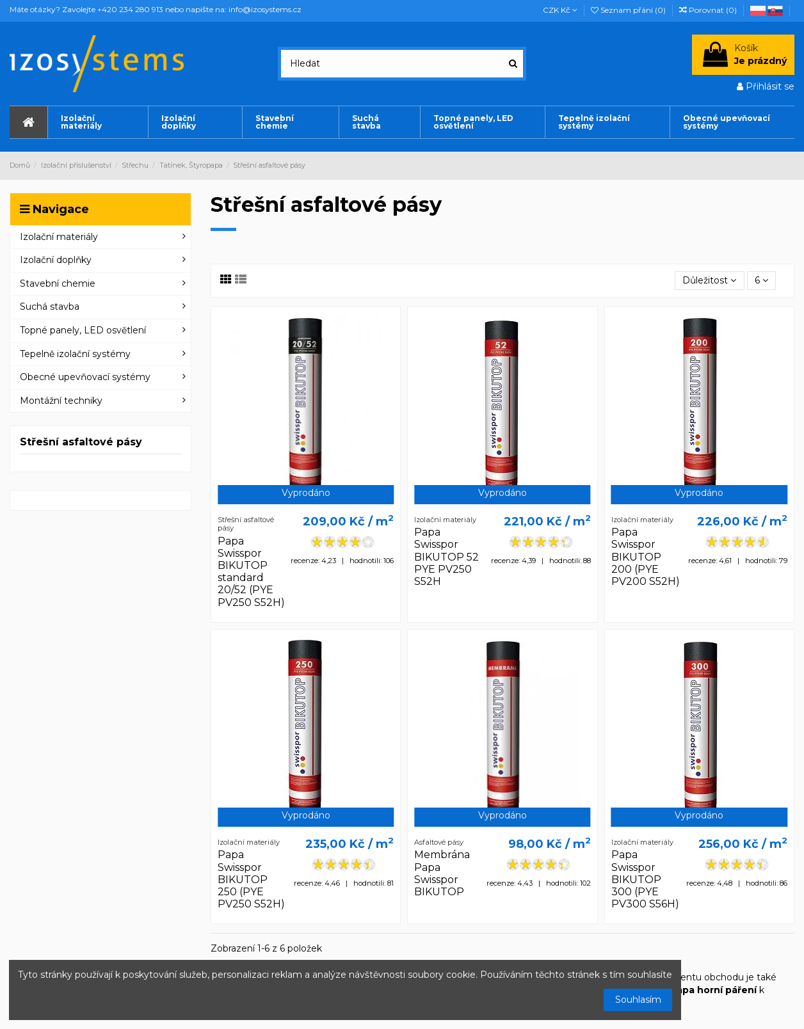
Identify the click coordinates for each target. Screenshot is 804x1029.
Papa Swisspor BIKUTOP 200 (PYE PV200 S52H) (645, 556)
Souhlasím (638, 999)
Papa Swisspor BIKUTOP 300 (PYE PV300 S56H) (645, 879)
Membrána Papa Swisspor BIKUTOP (442, 873)
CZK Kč (560, 10)
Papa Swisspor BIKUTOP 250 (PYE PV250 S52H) (251, 879)
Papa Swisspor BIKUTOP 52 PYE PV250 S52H (446, 556)
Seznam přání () (629, 10)
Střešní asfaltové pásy (81, 442)
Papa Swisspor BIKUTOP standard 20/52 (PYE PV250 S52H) (251, 572)
